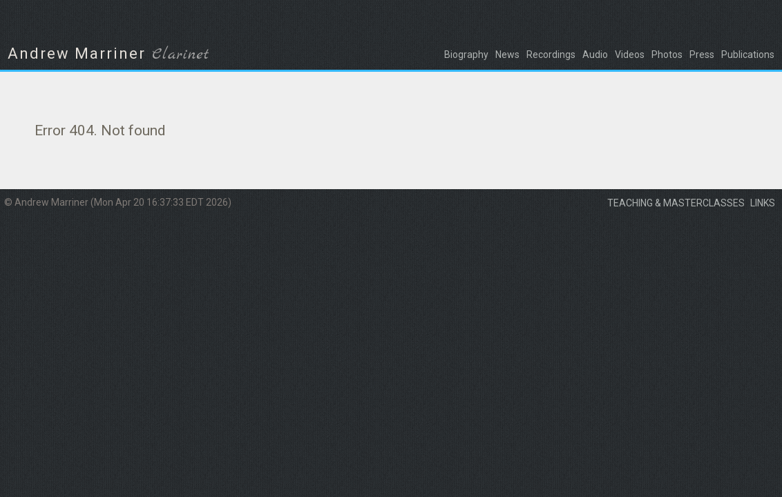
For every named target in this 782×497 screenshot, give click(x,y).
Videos (630, 54)
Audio (595, 54)
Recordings (550, 54)
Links (762, 202)
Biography (466, 54)
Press (701, 54)
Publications (747, 54)
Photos (667, 54)
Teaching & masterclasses (676, 202)
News (507, 54)
